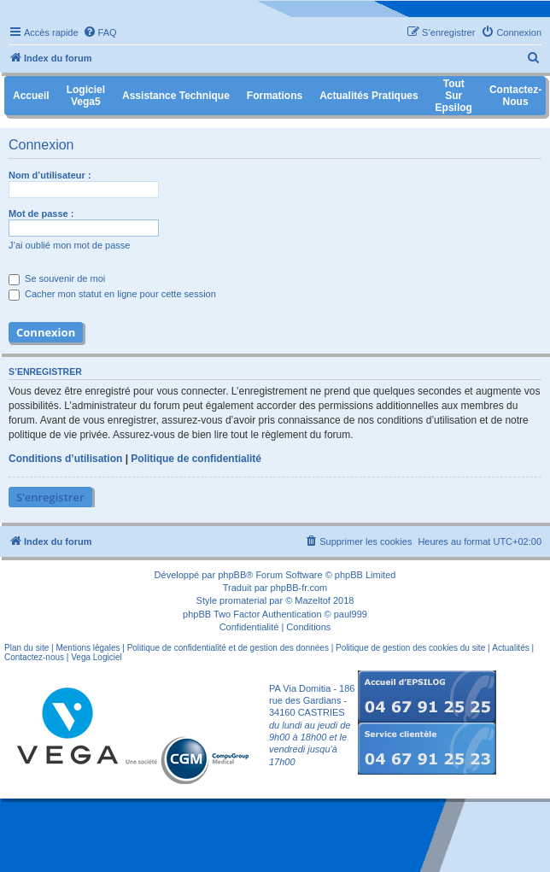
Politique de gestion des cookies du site (410, 648)
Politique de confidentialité (196, 459)
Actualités (510, 648)
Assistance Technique (176, 96)
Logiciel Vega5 (86, 96)
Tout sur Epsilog (454, 96)
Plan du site (26, 648)
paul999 (350, 614)
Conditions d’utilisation (65, 459)
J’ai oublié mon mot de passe (69, 245)
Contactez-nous (34, 657)
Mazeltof (313, 600)
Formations (274, 96)
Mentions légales (88, 648)
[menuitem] (100, 32)
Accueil (31, 96)
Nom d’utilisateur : (50, 175)
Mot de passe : (41, 213)
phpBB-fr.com (299, 587)
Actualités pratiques (368, 96)
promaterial (242, 600)
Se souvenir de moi (57, 278)
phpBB (232, 575)
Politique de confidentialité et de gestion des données (228, 648)
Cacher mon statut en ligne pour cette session (112, 294)
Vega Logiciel (96, 657)
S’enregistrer (50, 497)
